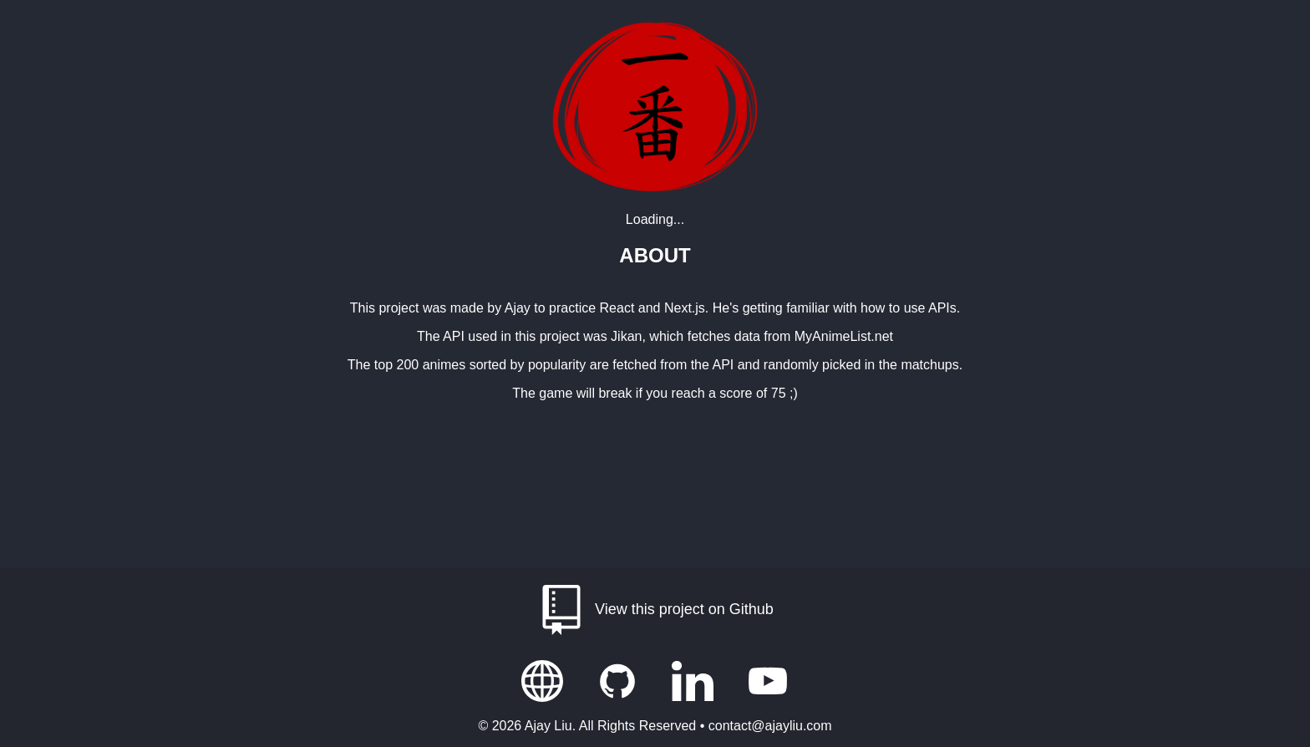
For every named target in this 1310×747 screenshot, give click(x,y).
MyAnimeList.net (844, 336)
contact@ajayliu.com (770, 726)
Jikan (626, 336)
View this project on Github (655, 610)
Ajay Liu (548, 726)
